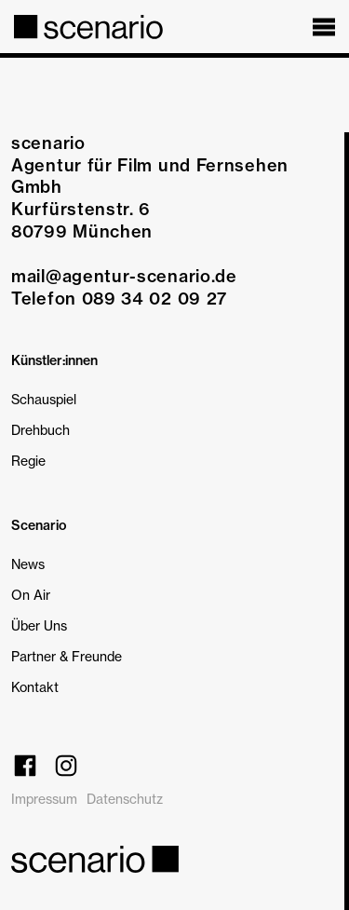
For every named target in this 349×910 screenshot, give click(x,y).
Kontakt (35, 687)
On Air (30, 595)
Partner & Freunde (66, 656)
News (28, 564)
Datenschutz (125, 799)
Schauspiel (43, 399)
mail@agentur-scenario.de (124, 276)
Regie (28, 461)
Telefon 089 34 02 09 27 (119, 298)
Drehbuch (40, 430)
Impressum (44, 799)
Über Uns (39, 625)
